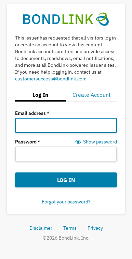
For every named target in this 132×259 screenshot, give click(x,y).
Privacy (95, 228)
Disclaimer (40, 228)
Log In (66, 180)
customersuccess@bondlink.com (51, 79)
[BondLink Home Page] (66, 19)
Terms (70, 228)
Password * (27, 142)
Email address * (32, 113)
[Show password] (96, 141)
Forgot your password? (66, 202)
